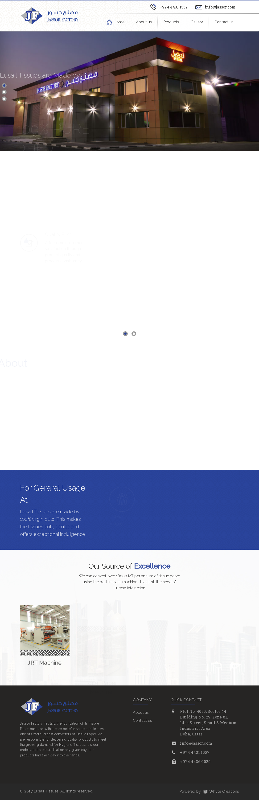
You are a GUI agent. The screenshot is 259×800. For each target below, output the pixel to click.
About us (144, 22)
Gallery (197, 22)
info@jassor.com (220, 6)
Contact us (224, 22)
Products (171, 22)
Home (119, 22)
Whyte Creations (220, 791)
